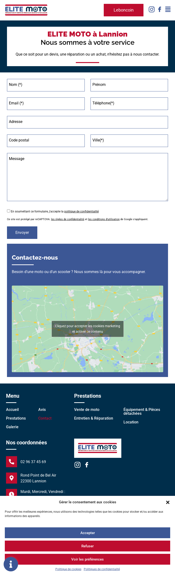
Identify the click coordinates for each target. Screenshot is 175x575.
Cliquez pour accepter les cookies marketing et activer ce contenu (87, 328)
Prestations (16, 418)
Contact (45, 418)
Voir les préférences (87, 559)
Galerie (12, 427)
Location (130, 422)
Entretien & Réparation (93, 418)
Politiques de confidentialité (102, 569)
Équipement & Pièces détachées (141, 411)
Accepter (87, 533)
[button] (167, 502)
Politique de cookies (68, 569)
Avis (42, 409)
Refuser (87, 546)
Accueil (12, 409)
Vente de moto (86, 409)
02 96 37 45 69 (33, 462)
